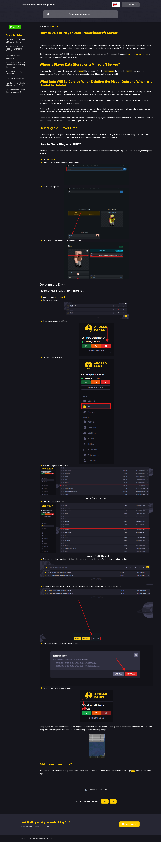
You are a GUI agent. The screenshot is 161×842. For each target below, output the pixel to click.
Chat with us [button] (131, 824)
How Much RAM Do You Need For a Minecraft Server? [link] (15, 49)
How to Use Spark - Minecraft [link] (14, 57)
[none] (38, 4)
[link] (13, 27)
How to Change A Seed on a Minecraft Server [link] (17, 41)
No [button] (113, 801)
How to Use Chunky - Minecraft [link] (14, 73)
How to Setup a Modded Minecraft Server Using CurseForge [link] (16, 64)
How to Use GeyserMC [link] (15, 78)
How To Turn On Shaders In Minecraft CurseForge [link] (17, 84)
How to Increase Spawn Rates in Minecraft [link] (15, 91)
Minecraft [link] (54, 26)
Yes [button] (104, 801)
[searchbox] (80, 14)
